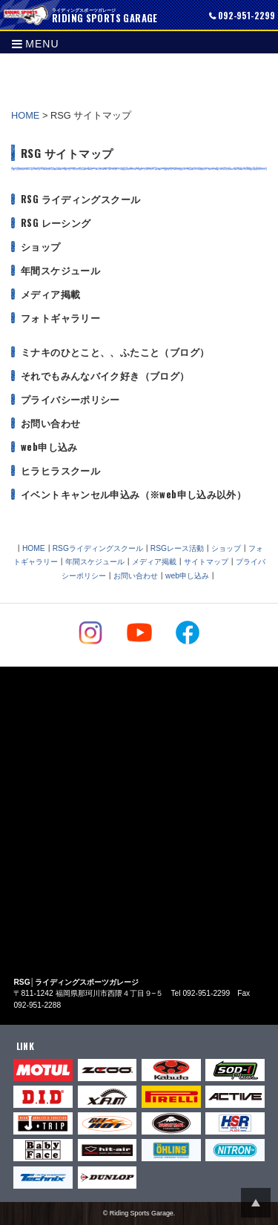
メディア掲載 (50, 294)
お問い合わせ (50, 423)
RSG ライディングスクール (80, 199)
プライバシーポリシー (70, 399)
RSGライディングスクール (98, 548)
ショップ (41, 247)
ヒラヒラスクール (60, 470)
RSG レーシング (55, 223)
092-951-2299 (246, 15)
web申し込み (49, 447)
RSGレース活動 (177, 548)
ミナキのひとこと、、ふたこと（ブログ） (115, 352)
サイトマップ (206, 562)
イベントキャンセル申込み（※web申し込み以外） (133, 494)
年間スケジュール (60, 270)
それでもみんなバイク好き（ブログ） (105, 376)
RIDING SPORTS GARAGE (26, 15)
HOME (25, 115)
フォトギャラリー (60, 318)
